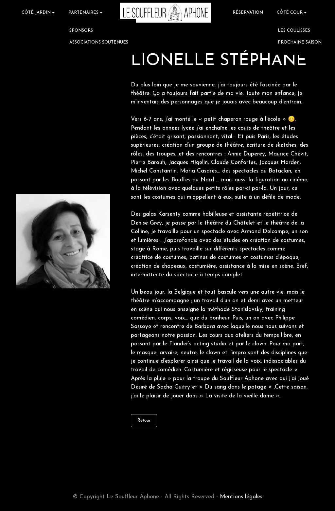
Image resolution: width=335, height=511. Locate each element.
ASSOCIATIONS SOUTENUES (98, 42)
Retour (143, 420)
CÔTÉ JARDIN (36, 12)
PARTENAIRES (83, 12)
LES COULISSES (294, 30)
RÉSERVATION (248, 12)
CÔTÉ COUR (290, 12)
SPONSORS (81, 30)
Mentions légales (241, 497)
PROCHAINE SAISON (300, 42)
